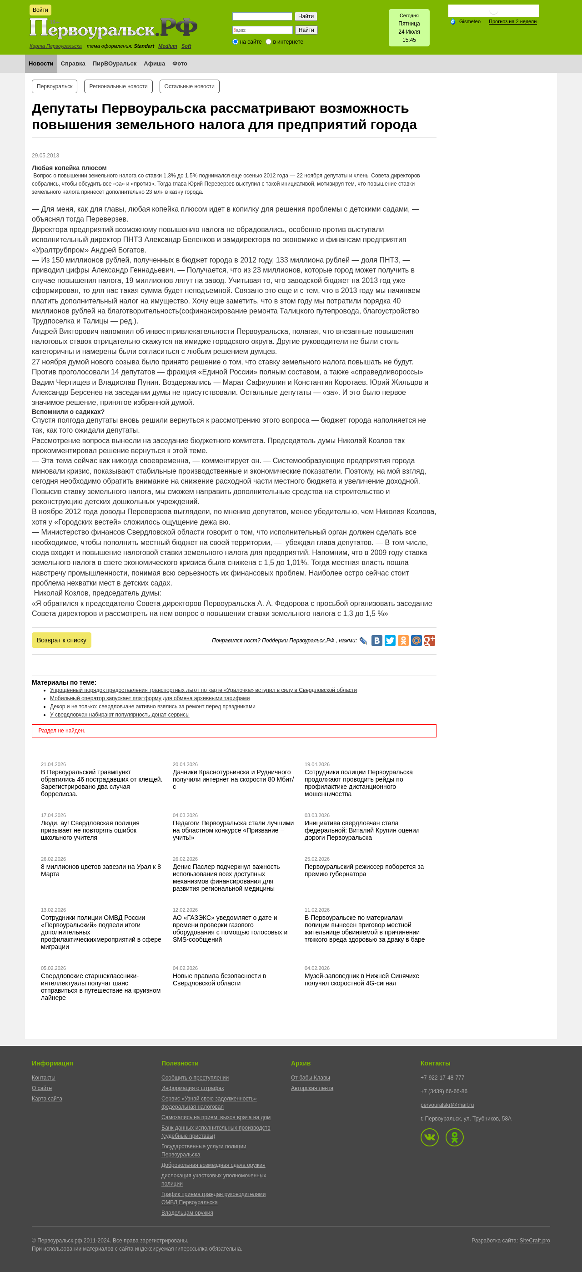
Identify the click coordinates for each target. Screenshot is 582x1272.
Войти (40, 10)
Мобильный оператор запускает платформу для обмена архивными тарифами (150, 698)
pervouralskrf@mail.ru (447, 1105)
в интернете (288, 42)
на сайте (251, 42)
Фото (179, 63)
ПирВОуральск (115, 63)
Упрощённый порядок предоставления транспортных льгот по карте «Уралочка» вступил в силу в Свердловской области (203, 690)
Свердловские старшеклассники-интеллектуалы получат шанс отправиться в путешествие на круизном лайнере (101, 986)
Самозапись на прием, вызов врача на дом (216, 1117)
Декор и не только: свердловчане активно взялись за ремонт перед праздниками (153, 706)
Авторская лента (312, 1088)
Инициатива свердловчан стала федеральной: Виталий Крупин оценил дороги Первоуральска (362, 830)
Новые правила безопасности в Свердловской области (219, 979)
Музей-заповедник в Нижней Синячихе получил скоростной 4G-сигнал (362, 979)
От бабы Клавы (310, 1078)
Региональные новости (118, 86)
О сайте (42, 1088)
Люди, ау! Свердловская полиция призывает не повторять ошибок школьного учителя (90, 830)
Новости (41, 63)
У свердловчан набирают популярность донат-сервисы (120, 715)
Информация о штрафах (192, 1088)
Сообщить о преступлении (195, 1078)
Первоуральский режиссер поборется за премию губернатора (364, 870)
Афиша (154, 63)
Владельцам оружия (187, 1213)
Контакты (43, 1078)
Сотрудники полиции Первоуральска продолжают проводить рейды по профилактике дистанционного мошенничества (359, 783)
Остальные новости (190, 86)
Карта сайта (47, 1098)
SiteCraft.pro (535, 1240)
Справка (73, 63)
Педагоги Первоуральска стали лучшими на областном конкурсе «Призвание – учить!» (233, 830)
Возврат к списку (61, 640)
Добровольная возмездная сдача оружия (213, 1165)
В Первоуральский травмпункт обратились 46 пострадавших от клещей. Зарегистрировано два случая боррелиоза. (102, 783)
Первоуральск (54, 86)
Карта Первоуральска (56, 46)
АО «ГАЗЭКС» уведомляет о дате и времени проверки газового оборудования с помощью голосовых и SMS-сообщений (230, 928)
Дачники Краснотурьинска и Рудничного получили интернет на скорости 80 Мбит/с (233, 779)
